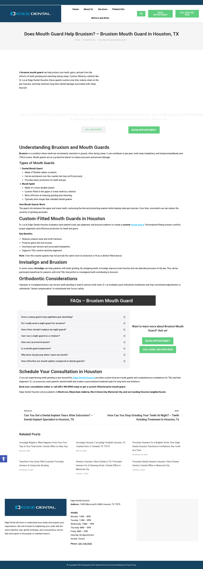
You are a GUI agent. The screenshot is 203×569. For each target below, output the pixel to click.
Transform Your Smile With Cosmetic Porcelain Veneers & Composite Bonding (41, 463)
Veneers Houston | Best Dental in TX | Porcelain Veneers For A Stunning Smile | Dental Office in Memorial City (99, 465)
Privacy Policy (131, 565)
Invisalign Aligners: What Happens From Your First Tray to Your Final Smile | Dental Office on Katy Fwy (43, 444)
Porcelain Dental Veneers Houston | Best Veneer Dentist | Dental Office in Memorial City (155, 463)
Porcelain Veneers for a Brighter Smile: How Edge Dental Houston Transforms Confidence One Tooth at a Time (156, 446)
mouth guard (137, 224)
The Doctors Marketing (115, 565)
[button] (3, 458)
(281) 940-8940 (85, 544)
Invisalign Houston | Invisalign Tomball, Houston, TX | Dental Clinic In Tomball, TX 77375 (100, 444)
